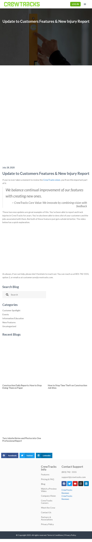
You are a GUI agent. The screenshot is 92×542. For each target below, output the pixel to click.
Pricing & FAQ (47, 479)
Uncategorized (9, 326)
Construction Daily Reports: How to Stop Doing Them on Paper (22, 386)
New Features (9, 322)
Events (5, 314)
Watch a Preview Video (49, 490)
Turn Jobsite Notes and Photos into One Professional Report (21, 439)
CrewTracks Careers (46, 501)
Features (45, 474)
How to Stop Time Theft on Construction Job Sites (67, 386)
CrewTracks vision (51, 180)
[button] (85, 4)
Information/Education (13, 318)
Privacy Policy (47, 524)
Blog (43, 484)
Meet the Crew (48, 507)
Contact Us (46, 512)
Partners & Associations (47, 518)
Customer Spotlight (11, 310)
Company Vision (48, 496)
